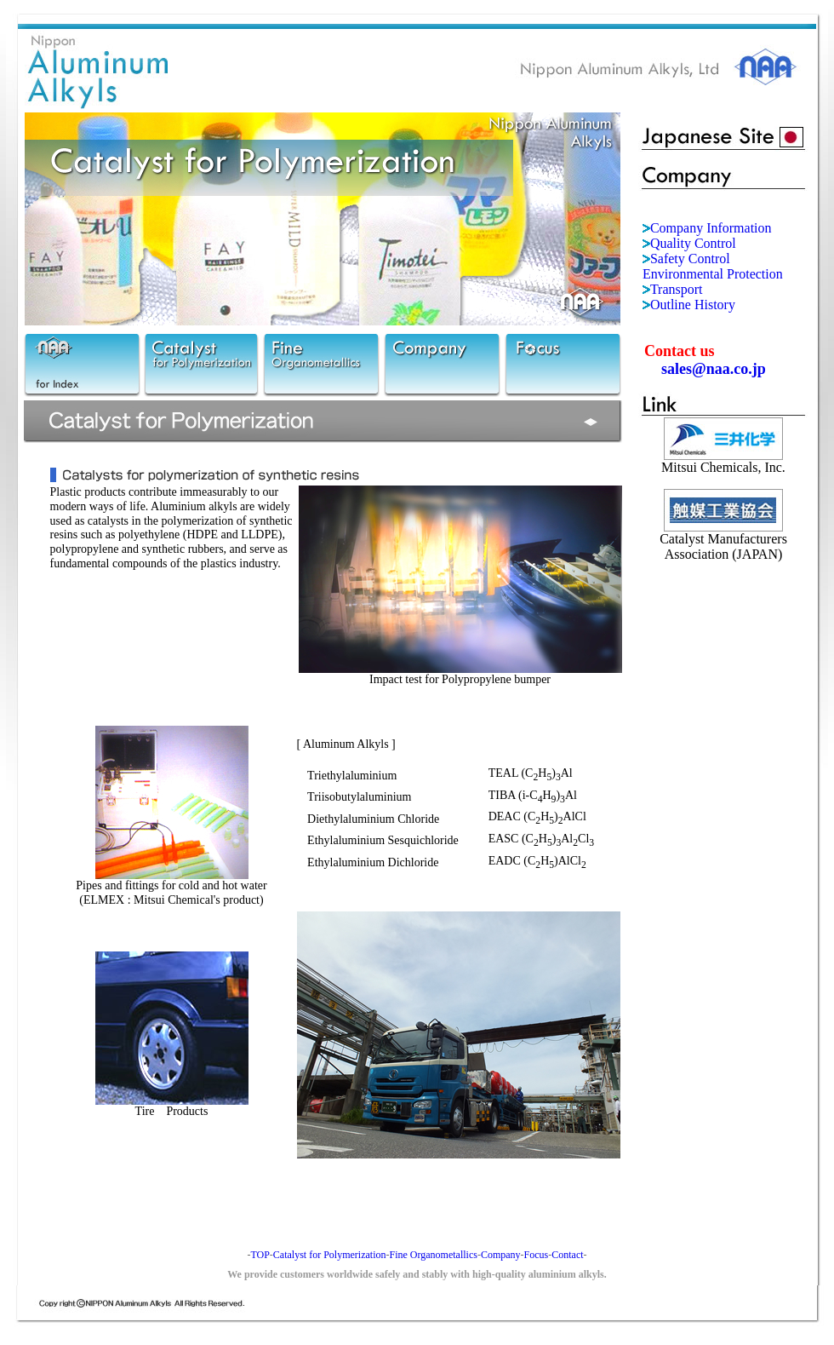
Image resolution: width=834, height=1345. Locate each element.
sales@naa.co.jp (713, 368)
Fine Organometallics (433, 1255)
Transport (676, 289)
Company (501, 1255)
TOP (259, 1255)
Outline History (692, 304)
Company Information (711, 228)
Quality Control (693, 243)
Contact (567, 1255)
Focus (536, 1255)
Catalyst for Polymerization (329, 1255)
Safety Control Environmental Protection (713, 266)
